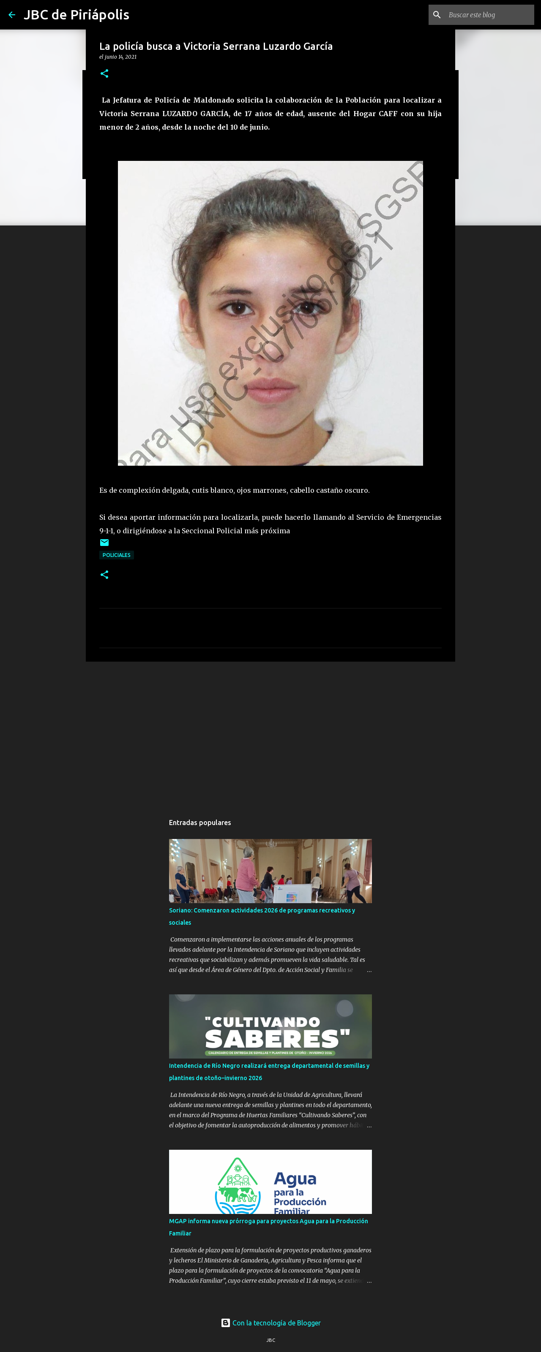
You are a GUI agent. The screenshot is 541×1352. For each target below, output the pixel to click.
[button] (104, 74)
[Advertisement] (270, 733)
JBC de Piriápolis (76, 14)
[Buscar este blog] (489, 15)
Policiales (117, 555)
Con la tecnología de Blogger (271, 1323)
